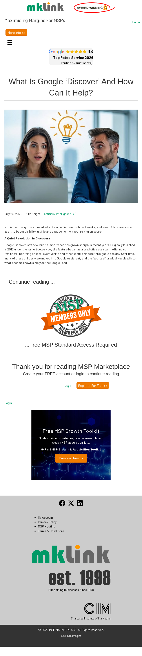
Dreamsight (74, 636)
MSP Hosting (46, 526)
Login (8, 403)
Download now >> (71, 458)
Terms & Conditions (51, 531)
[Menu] (9, 42)
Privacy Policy (47, 522)
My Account (45, 517)
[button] (136, 22)
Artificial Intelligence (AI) (60, 214)
